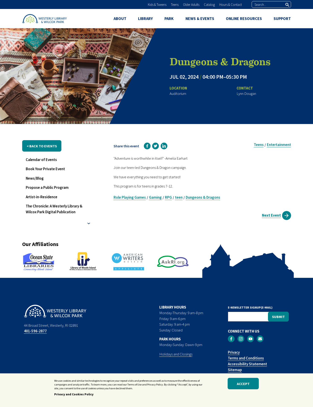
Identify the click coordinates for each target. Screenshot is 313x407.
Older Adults (191, 4)
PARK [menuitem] (169, 18)
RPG (168, 197)
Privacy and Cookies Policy (73, 395)
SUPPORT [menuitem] (282, 18)
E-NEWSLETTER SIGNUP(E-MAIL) (250, 307)
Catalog (209, 4)
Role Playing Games (130, 197)
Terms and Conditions (246, 358)
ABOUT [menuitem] (120, 18)
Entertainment (279, 144)
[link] (147, 146)
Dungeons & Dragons (203, 197)
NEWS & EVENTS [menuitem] (200, 18)
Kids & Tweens (157, 4)
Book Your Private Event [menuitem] (45, 168)
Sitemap (235, 369)
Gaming (155, 197)
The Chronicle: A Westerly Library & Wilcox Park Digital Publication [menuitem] (54, 209)
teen (179, 197)
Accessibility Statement (247, 363)
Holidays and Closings (175, 354)
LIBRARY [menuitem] (145, 18)
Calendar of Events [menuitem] (41, 159)
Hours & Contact (230, 4)
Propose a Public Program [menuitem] (47, 187)
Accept (243, 384)
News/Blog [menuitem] (35, 178)
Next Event (271, 215)
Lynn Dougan (246, 93)
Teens (175, 4)
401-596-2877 (35, 331)
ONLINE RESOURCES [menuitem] (244, 18)
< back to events (42, 146)
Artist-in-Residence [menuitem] (41, 196)
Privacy (234, 352)
